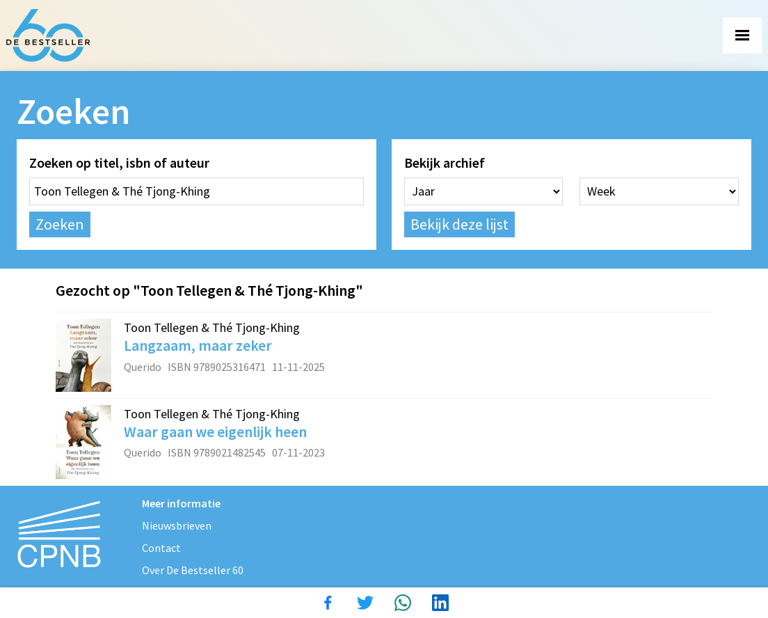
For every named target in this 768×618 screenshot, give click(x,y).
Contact (161, 548)
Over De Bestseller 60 (192, 570)
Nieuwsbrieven (176, 525)
